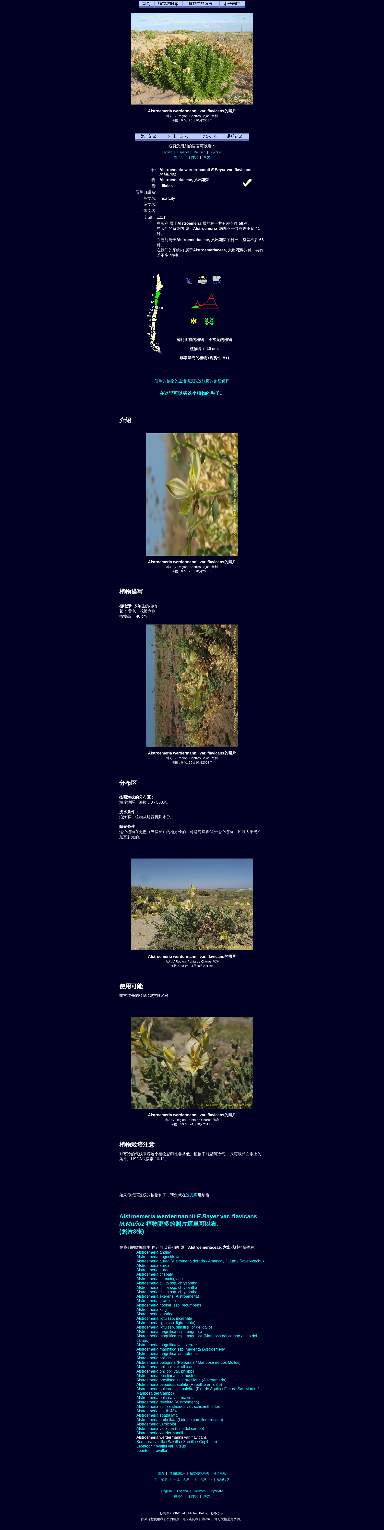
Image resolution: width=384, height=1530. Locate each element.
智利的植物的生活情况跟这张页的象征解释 (192, 381)
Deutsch (199, 152)
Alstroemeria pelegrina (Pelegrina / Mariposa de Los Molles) (188, 1362)
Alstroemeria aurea (152, 1265)
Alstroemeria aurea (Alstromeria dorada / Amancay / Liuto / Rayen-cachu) (200, 1261)
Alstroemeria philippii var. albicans (165, 1367)
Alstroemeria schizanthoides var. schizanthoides (178, 1406)
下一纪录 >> (203, 1479)
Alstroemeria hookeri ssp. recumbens (168, 1305)
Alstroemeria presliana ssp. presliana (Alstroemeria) (181, 1380)
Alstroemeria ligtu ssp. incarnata (164, 1318)
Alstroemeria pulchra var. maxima (165, 1398)
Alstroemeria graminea (156, 1301)
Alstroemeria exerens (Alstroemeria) (167, 1296)
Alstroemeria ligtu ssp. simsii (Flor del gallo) (174, 1327)
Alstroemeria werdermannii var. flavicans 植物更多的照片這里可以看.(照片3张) (188, 1224)
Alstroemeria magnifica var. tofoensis (168, 1354)
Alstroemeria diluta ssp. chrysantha (166, 1283)
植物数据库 (177, 1473)
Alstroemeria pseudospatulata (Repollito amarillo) (179, 1384)
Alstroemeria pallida (153, 1358)
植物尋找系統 (199, 1473)
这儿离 (192, 1195)
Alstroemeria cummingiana (159, 1279)
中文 (207, 157)
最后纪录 (223, 1479)
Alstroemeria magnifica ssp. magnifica (169, 1332)
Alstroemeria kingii (152, 1309)
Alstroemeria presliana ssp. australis (167, 1376)
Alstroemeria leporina (154, 1314)
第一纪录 (161, 1479)
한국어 (179, 157)
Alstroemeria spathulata (157, 1415)
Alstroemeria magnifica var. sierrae (166, 1345)
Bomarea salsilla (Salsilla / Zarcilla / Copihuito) (176, 1442)
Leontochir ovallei (151, 1450)
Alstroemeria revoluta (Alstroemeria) (167, 1402)
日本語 (193, 157)
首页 (161, 1473)
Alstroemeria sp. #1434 (156, 1411)
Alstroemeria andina (153, 1252)
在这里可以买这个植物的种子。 (192, 393)
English (167, 152)
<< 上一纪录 (181, 1479)
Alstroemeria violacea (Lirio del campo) (170, 1428)
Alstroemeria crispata (154, 1274)
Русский (216, 152)
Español (183, 152)
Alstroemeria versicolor (156, 1424)
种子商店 (219, 1473)
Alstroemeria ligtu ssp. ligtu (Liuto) (165, 1323)
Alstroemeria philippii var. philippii (165, 1371)
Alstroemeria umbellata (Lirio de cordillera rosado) (179, 1420)
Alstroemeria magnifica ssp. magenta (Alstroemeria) (181, 1349)
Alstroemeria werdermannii (159, 1433)
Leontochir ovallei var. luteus (161, 1446)
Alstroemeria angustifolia (157, 1257)
